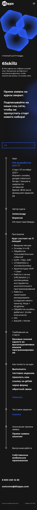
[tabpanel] (18, 310)
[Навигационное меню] (34, 3)
